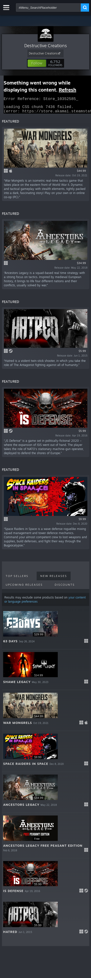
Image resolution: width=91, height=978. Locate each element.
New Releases (53, 579)
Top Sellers (17, 579)
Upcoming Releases (24, 587)
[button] (37, 63)
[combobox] (48, 7)
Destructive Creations (45, 45)
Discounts (65, 587)
